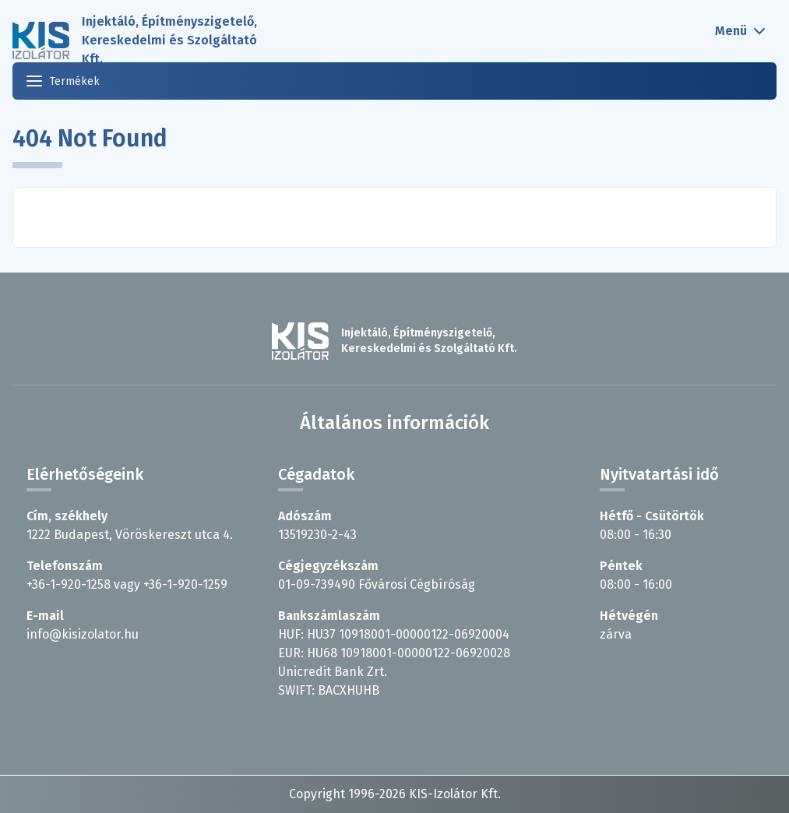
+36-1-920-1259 (185, 584)
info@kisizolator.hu (82, 634)
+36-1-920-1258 (68, 584)
